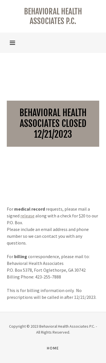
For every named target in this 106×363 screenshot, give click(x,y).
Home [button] (53, 348)
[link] (53, 16)
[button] (12, 42)
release (27, 216)
